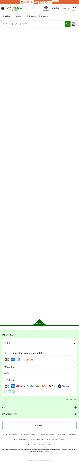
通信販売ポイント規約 (47, 434)
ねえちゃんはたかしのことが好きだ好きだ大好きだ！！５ (65, 203)
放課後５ (57, 130)
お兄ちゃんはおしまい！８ (12, 201)
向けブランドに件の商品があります (39, 313)
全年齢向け (7, 17)
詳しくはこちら (71, 400)
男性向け (31, 17)
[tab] (10, 73)
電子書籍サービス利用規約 (67, 434)
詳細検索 (73, 24)
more (47, 452)
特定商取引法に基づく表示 (57, 440)
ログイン (64, 8)
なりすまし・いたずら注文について (40, 445)
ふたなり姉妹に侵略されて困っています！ (12, 274)
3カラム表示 (65, 80)
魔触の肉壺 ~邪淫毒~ (36, 201)
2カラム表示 (70, 80)
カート (13, 155)
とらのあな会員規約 (29, 434)
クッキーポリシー (38, 440)
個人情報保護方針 (21, 440)
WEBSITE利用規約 (11, 434)
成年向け (19, 17)
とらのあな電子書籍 (8, 29)
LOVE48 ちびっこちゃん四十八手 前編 (12, 130)
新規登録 (54, 8)
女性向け (44, 17)
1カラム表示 (75, 80)
